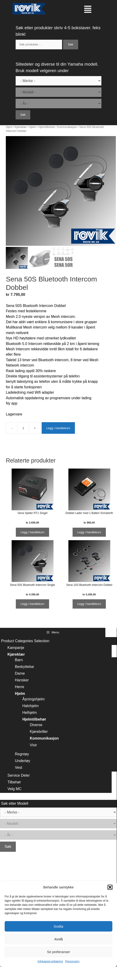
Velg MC (14, 789)
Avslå (58, 939)
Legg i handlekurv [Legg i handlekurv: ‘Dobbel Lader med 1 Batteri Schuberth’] (89, 532)
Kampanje (15, 648)
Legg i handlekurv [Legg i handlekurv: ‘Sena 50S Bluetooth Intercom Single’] (32, 604)
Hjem (9, 127)
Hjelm (32, 127)
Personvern (72, 961)
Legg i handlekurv (58, 428)
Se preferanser (58, 952)
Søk (70, 44)
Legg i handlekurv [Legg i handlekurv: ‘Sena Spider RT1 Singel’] (32, 532)
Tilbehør (14, 782)
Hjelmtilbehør (46, 127)
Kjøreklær (21, 127)
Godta (58, 926)
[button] (110, 887)
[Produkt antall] (23, 428)
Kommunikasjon (67, 127)
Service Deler (18, 775)
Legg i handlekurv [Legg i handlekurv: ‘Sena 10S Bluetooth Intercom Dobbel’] (89, 604)
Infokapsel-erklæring (50, 961)
